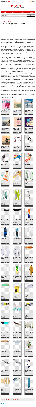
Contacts (31, 12)
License (22, 12)
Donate (13, 12)
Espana (9, 1)
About (4, 12)
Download (5, 114)
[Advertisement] (10, 32)
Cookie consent (14, 399)
